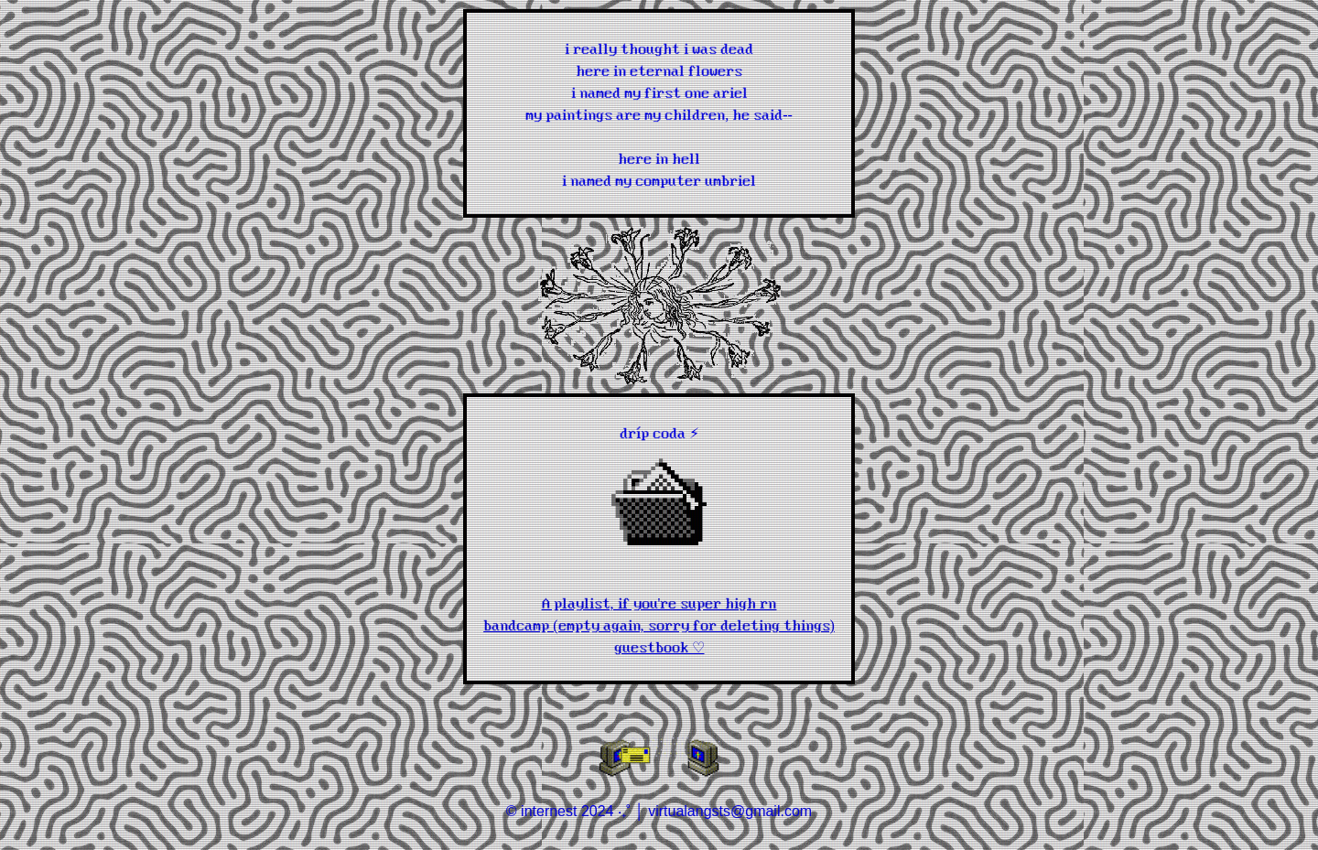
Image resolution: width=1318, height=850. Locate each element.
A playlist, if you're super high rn (659, 602)
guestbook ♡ (659, 646)
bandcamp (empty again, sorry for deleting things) (659, 624)
